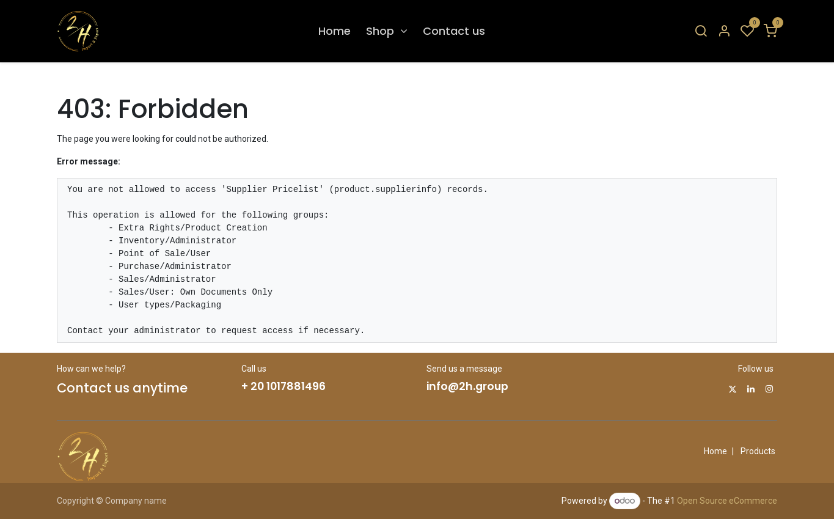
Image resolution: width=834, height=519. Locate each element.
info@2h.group (467, 386)
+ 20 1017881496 (283, 386)
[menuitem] (334, 31)
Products (758, 451)
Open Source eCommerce (727, 501)
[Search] (701, 31)
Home (715, 451)
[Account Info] (724, 31)
